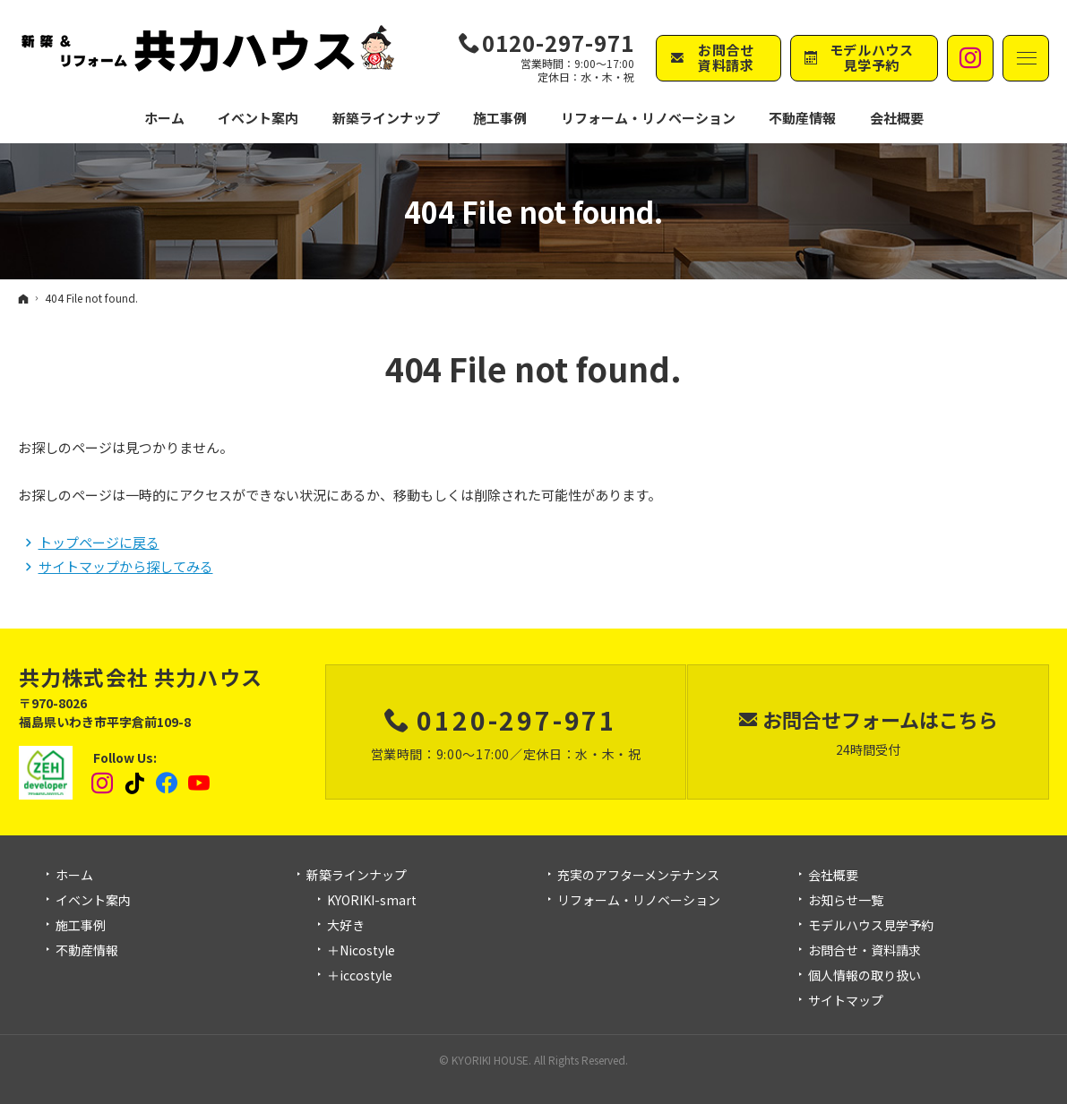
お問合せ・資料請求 (864, 951)
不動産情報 (802, 117)
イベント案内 (93, 901)
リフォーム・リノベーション (638, 901)
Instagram (103, 783)
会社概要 (833, 876)
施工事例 (81, 926)
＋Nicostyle (361, 951)
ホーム (74, 876)
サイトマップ (845, 1001)
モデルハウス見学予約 (871, 926)
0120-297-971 (558, 43)
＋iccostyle (359, 976)
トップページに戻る (99, 542)
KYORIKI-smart (372, 901)
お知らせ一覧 (845, 901)
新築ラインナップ (356, 876)
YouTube (199, 783)
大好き (346, 926)
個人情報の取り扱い (864, 976)
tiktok (135, 783)
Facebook (167, 783)
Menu (1025, 58)
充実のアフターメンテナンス (638, 876)
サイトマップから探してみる (126, 566)
